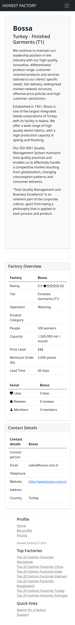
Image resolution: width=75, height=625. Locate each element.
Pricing (22, 535)
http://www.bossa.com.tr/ (48, 481)
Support (23, 614)
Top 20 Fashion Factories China (40, 566)
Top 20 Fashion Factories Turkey (41, 590)
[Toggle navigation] (67, 6)
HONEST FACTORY (19, 5)
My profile (24, 530)
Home (21, 526)
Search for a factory (31, 610)
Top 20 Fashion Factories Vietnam (42, 576)
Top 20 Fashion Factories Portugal (42, 595)
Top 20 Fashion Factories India (39, 571)
